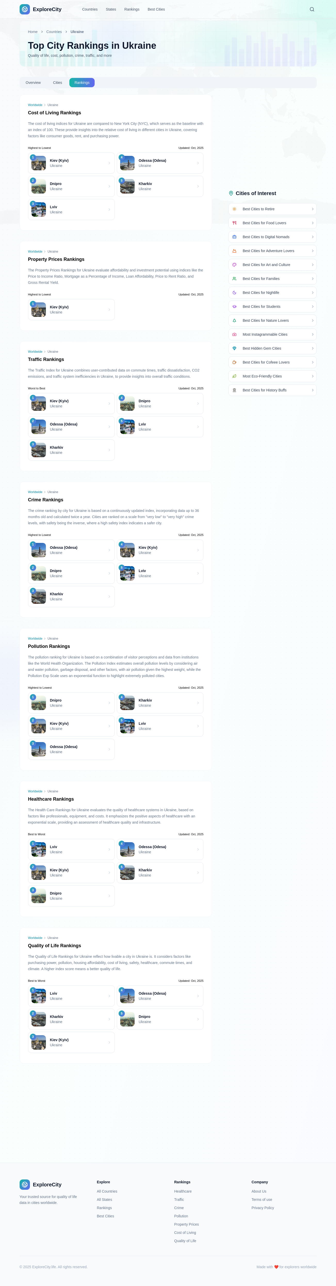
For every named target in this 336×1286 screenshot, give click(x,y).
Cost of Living (185, 1233)
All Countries (107, 1191)
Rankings (131, 9)
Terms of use (262, 1199)
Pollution (181, 1216)
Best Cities (156, 9)
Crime (179, 1208)
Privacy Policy (263, 1208)
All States (104, 1199)
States (111, 9)
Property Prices (186, 1224)
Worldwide (35, 105)
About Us (259, 1191)
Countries (90, 9)
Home (33, 32)
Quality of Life (185, 1241)
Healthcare (183, 1191)
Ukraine (77, 32)
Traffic (179, 1199)
